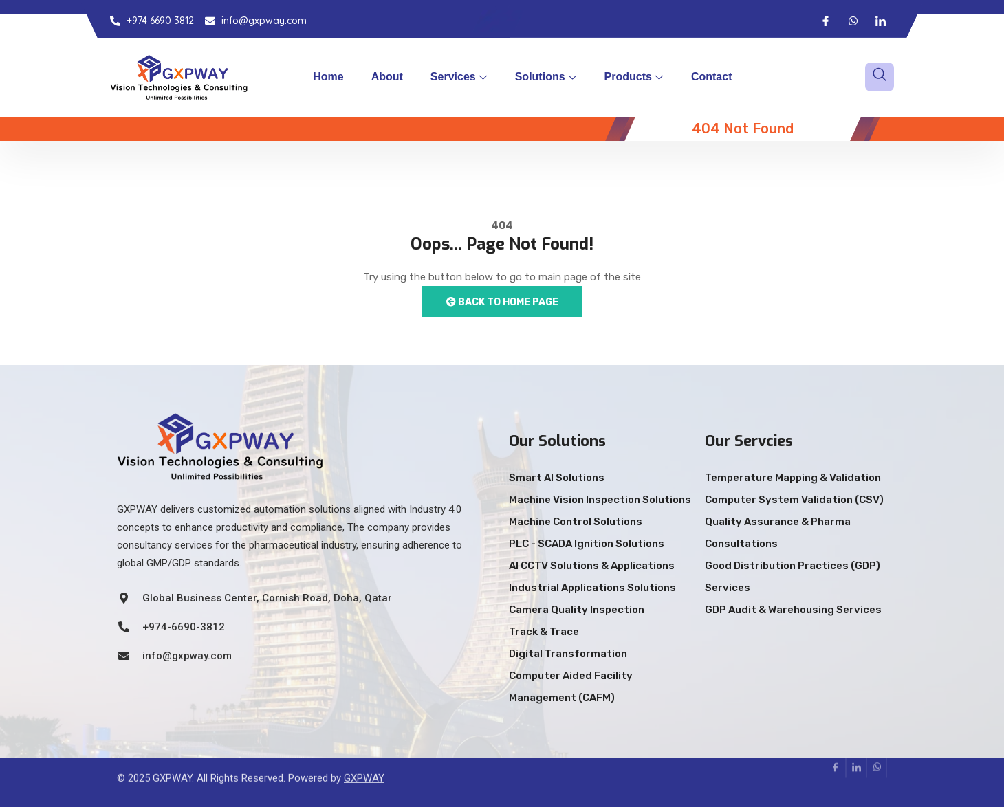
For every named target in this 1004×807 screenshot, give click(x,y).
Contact (711, 76)
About (387, 76)
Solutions (545, 76)
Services (458, 76)
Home (328, 76)
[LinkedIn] (880, 20)
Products (633, 76)
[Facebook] (825, 20)
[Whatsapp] (852, 20)
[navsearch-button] (879, 77)
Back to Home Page (502, 302)
